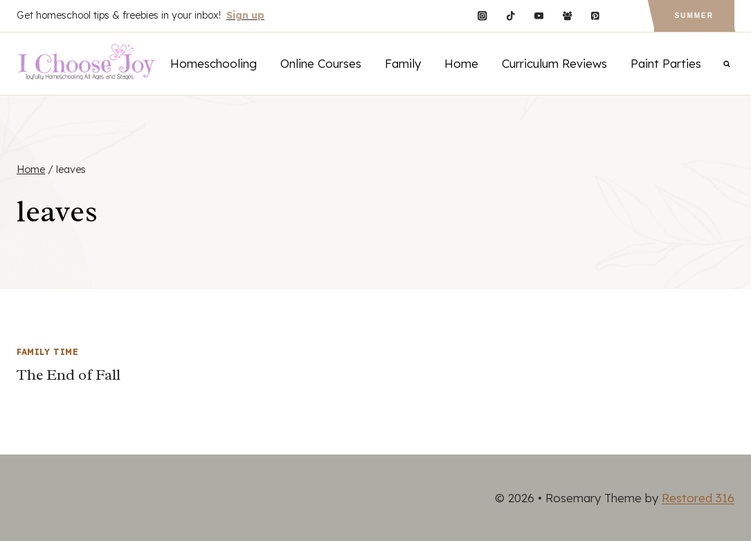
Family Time (48, 352)
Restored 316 (698, 497)
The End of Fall (68, 375)
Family (403, 63)
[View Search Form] (727, 64)
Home (461, 63)
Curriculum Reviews (554, 63)
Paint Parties (666, 63)
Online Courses (320, 63)
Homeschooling (213, 63)
